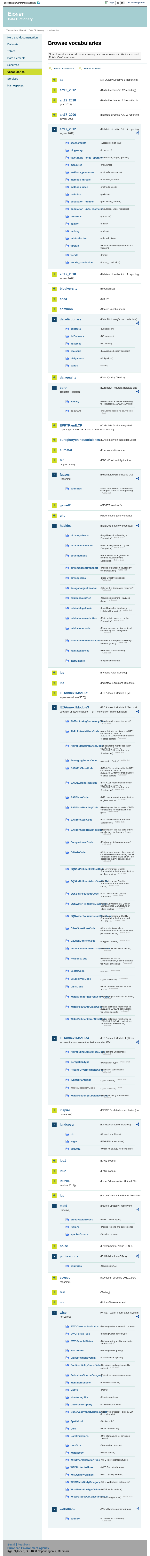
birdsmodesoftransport (84, 567)
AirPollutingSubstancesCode (85, 1051)
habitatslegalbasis (81, 608)
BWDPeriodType (80, 1333)
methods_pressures (82, 172)
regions (74, 1226)
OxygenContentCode (82, 940)
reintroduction (78, 238)
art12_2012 (68, 90)
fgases (65, 474)
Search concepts (92, 68)
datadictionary (70, 319)
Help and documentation (22, 37)
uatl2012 (75, 1148)
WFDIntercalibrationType (85, 1459)
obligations (77, 358)
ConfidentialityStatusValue (85, 1365)
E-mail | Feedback (18, 1544)
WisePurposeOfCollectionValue (85, 1496)
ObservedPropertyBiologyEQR (85, 1411)
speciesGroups (79, 1234)
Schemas (13, 64)
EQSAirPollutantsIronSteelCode (85, 881)
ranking (74, 231)
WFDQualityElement (82, 1474)
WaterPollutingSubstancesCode (85, 1095)
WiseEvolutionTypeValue (85, 1489)
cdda (63, 299)
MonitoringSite (79, 1397)
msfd (63, 1205)
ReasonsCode (78, 958)
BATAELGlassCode (81, 768)
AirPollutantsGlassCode (84, 731)
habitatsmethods (80, 628)
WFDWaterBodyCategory (85, 1482)
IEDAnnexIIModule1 (74, 693)
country (75, 1518)
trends (74, 255)
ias (62, 672)
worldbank (67, 1509)
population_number (82, 201)
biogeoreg (76, 150)
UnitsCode (76, 986)
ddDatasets (77, 336)
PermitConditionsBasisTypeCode (85, 948)
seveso (65, 1277)
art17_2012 (68, 129)
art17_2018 (68, 274)
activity (74, 401)
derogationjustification (83, 588)
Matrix (74, 1390)
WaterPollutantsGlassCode (85, 1006)
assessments (78, 142)
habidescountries (80, 598)
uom (63, 1302)
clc (72, 1134)
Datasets (12, 44)
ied (62, 683)
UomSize (75, 1445)
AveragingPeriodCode (83, 760)
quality (74, 223)
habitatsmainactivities (83, 618)
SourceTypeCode (80, 978)
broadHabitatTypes (81, 1219)
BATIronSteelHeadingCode (85, 829)
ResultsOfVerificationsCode (85, 1069)
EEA (23, 3)
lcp (62, 1195)
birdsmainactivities (81, 545)
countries (76, 488)
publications (69, 1256)
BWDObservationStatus (84, 1326)
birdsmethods (78, 555)
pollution (75, 194)
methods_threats (80, 179)
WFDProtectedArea (81, 1467)
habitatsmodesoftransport (85, 640)
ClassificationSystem (83, 1357)
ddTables (75, 343)
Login (111, 2)
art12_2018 (68, 100)
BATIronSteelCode (81, 819)
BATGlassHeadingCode (84, 807)
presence (75, 216)
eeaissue (75, 351)
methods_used (79, 187)
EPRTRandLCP (71, 425)
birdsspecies (78, 578)
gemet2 (65, 505)
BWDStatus (77, 1350)
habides (65, 525)
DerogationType (79, 1062)
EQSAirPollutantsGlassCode (85, 869)
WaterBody (76, 1452)
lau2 (63, 1171)
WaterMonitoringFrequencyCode (85, 996)
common (66, 309)
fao (62, 460)
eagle (73, 1141)
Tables (11, 51)
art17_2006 (68, 114)
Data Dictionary (36, 30)
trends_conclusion (81, 262)
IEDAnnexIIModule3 (74, 707)
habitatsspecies (79, 650)
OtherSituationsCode (82, 928)
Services (12, 78)
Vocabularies (16, 71)
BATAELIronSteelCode (83, 782)
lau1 (63, 1160)
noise (64, 1246)
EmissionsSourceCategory (85, 1375)
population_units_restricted (85, 209)
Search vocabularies (64, 68)
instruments (77, 660)
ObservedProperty (81, 1404)
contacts (75, 328)
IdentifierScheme (80, 1382)
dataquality (68, 377)
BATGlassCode (79, 797)
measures (76, 164)
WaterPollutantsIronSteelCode (85, 1019)
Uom (73, 1428)
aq (61, 79)
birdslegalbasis (79, 535)
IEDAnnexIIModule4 (74, 1038)
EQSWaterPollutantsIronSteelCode (85, 916)
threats (74, 245)
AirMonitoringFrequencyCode (85, 721)
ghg (62, 515)
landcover (67, 1124)
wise (63, 1312)
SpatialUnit (76, 1421)
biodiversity (68, 288)
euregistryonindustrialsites (79, 439)
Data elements (16, 58)
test (62, 1292)
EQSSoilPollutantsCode (84, 893)
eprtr (63, 387)
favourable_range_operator (85, 157)
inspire (65, 1110)
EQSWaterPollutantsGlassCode (85, 903)
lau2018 (65, 1181)
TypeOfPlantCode (80, 1079)
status (74, 365)
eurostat (66, 450)
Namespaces (15, 85)
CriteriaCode (77, 852)
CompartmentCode (81, 842)
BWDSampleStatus (81, 1341)
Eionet (23, 30)
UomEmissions (79, 1436)
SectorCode (77, 970)
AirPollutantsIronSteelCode (85, 745)
